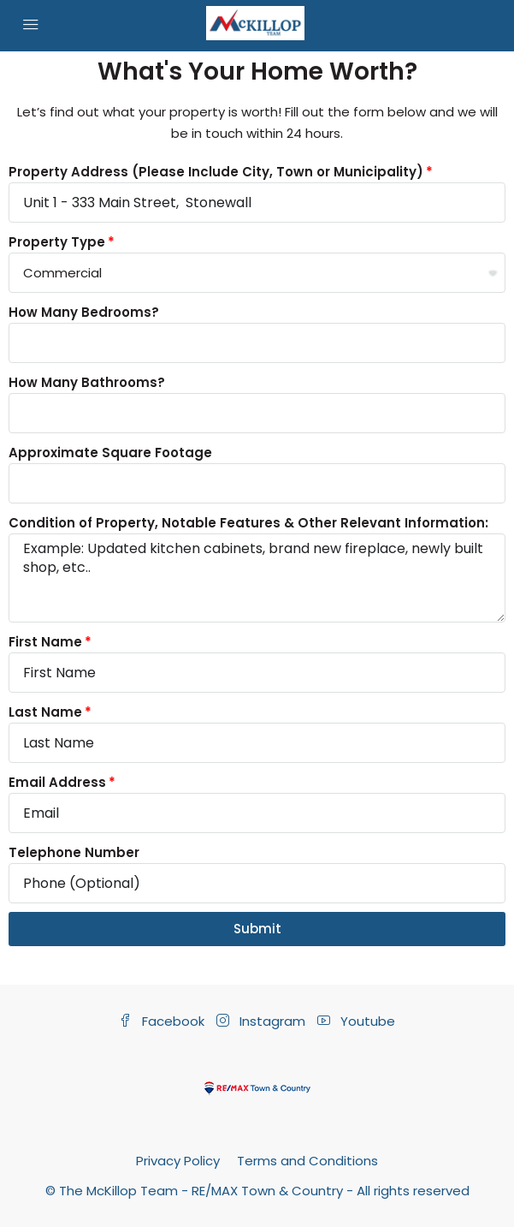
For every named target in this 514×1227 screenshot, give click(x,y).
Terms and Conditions (307, 1161)
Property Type (57, 242)
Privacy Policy (178, 1161)
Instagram (260, 1021)
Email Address (57, 782)
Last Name (45, 712)
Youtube (356, 1021)
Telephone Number (74, 852)
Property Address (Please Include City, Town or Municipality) (216, 172)
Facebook (161, 1021)
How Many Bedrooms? (84, 312)
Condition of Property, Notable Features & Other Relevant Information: (248, 523)
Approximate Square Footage (110, 453)
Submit (257, 929)
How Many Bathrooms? (87, 382)
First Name (45, 642)
